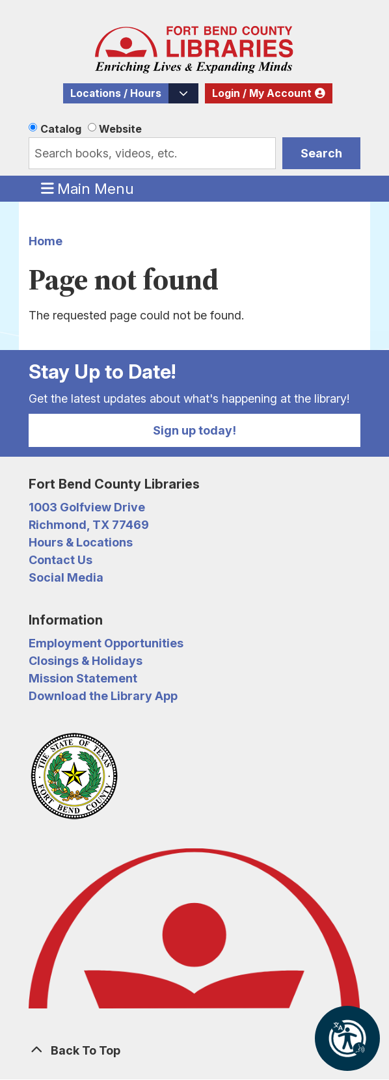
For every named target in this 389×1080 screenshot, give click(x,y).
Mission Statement (83, 678)
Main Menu (88, 188)
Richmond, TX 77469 (89, 525)
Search (321, 153)
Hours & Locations (81, 542)
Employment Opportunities (106, 643)
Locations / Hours (115, 93)
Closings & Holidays (85, 661)
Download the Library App (103, 696)
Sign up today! (194, 430)
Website (120, 128)
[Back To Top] (194, 1050)
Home (45, 241)
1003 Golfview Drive (87, 507)
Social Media (66, 577)
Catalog (60, 128)
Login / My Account (262, 93)
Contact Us (60, 560)
